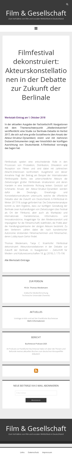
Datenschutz (33, 452)
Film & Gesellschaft (36, 13)
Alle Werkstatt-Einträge (17, 260)
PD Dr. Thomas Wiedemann (36, 287)
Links (22, 452)
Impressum (47, 452)
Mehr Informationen (36, 321)
